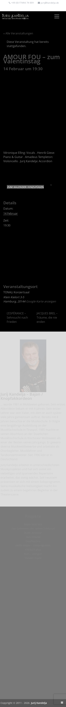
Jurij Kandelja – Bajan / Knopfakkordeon (22, 397)
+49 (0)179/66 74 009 (22, 2)
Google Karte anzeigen (41, 301)
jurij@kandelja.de (50, 2)
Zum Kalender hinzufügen (25, 187)
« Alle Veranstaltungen (18, 33)
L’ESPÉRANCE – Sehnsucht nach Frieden (17, 317)
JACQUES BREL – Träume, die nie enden (47, 317)
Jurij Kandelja (39, 703)
